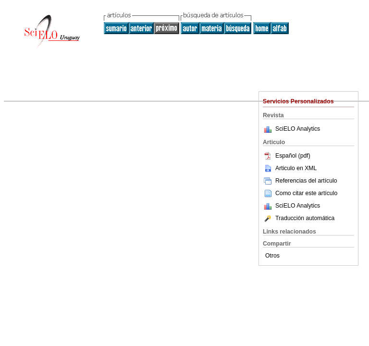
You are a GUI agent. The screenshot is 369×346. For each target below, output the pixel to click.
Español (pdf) (286, 155)
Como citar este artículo (306, 193)
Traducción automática (298, 218)
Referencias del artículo (300, 180)
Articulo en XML (290, 168)
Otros (272, 255)
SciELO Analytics (297, 128)
